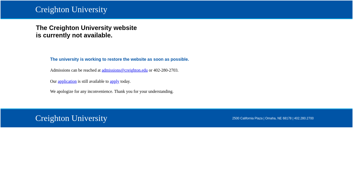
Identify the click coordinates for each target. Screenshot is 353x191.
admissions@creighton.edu (125, 70)
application (67, 81)
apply (115, 81)
